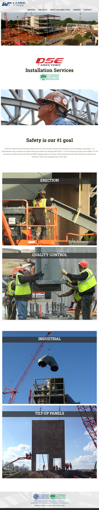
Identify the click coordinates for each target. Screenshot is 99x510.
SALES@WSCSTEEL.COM (40, 505)
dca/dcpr (63, 505)
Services (31, 10)
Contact (88, 10)
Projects (42, 10)
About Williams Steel (60, 10)
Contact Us (61, 501)
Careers (77, 10)
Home (36, 501)
